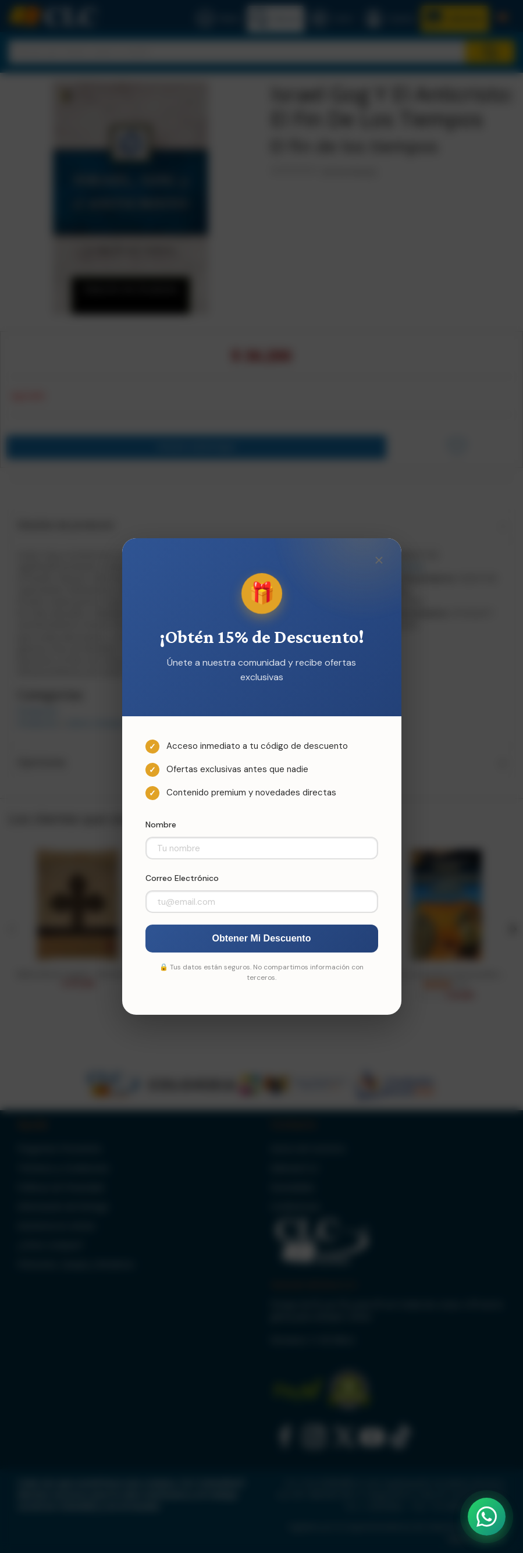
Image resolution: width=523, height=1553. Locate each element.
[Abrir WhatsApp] (487, 1517)
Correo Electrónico (182, 878)
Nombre (160, 824)
